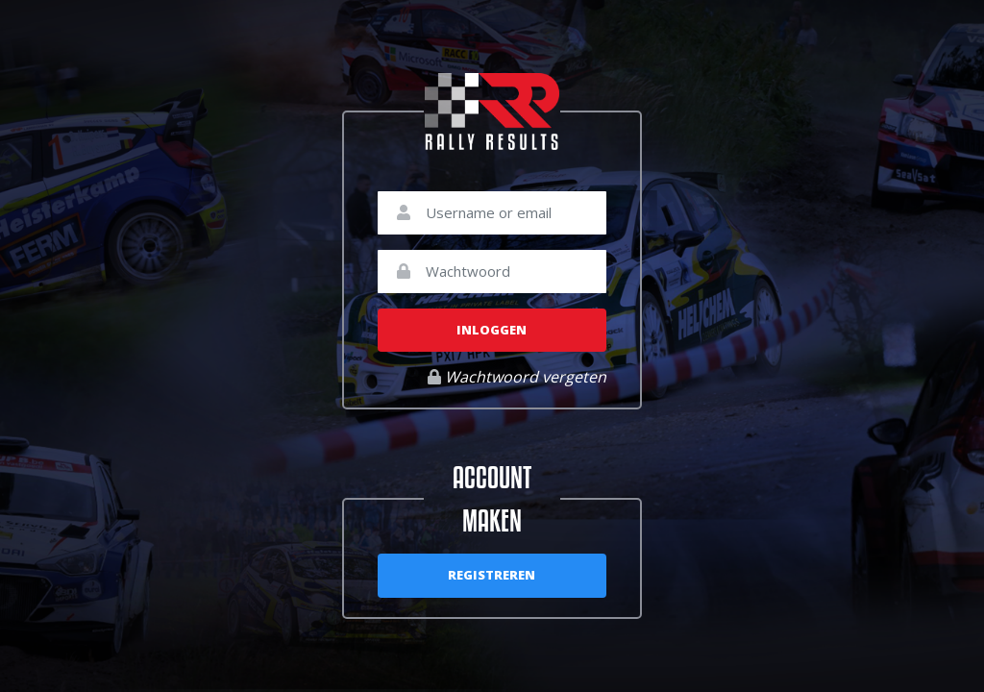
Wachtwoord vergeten (517, 376)
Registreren (491, 574)
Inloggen (491, 329)
